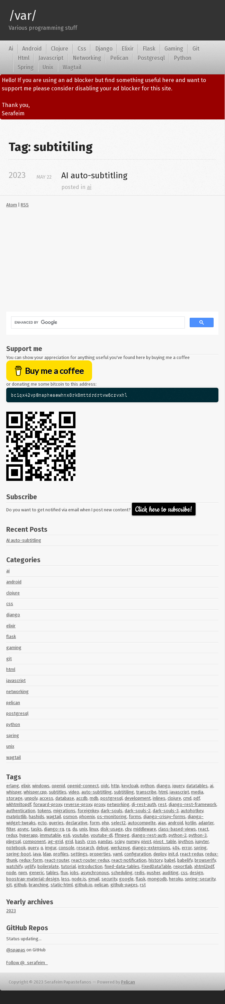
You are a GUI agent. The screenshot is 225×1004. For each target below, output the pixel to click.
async (23, 829)
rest (162, 804)
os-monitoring (112, 816)
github (20, 884)
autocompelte (142, 822)
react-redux (191, 854)
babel (169, 860)
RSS (25, 204)
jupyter (202, 841)
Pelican (119, 58)
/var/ (23, 15)
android (13, 581)
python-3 (198, 835)
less (65, 878)
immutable (50, 835)
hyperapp (28, 835)
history (155, 860)
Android (32, 48)
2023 (11, 910)
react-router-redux (90, 860)
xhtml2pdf (204, 866)
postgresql (17, 713)
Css (82, 48)
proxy (99, 804)
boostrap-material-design (32, 878)
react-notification (128, 860)
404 (176, 847)
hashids (36, 816)
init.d (173, 854)
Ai (11, 48)
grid (69, 841)
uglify (30, 866)
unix (10, 746)
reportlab (182, 866)
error (187, 847)
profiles (61, 854)
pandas (105, 841)
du (74, 829)
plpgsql (13, 841)
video (74, 792)
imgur (50, 847)
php (105, 822)
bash (80, 841)
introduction (90, 866)
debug (102, 847)
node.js (79, 878)
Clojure (59, 48)
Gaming (173, 48)
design (196, 872)
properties (100, 854)
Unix (48, 67)
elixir (11, 625)
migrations (64, 810)
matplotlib (16, 816)
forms (135, 816)
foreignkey (88, 810)
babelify (184, 860)
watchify (14, 866)
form (95, 822)
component (34, 841)
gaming (13, 647)
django (13, 614)
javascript (16, 680)
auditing (170, 872)
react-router (57, 860)
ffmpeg (122, 835)
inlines (159, 798)
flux (64, 872)
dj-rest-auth (144, 804)
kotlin (190, 822)
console (66, 847)
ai (89, 187)
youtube (80, 835)
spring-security (200, 878)
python (13, 724)
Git (195, 48)
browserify (205, 860)
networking (17, 691)
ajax (162, 822)
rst (143, 884)
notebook (16, 847)
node (11, 872)
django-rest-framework (192, 804)
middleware (144, 829)
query (33, 847)
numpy (132, 841)
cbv (128, 829)
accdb (82, 798)
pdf (197, 798)
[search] (97, 323)
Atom (11, 204)
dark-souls (112, 810)
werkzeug (120, 847)
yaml (117, 854)
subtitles (57, 792)
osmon (70, 816)
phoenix (87, 816)
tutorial (68, 866)
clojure (13, 592)
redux (11, 835)
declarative (77, 822)
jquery (178, 785)
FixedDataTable (156, 866)
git (9, 658)
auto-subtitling (94, 175)
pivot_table (164, 841)
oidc (105, 785)
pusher (153, 872)
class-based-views (177, 829)
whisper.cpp (35, 792)
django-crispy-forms (164, 816)
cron (91, 841)
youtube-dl (101, 835)
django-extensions (151, 847)
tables (52, 872)
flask (11, 636)
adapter (206, 822)
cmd (187, 798)
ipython (185, 841)
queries (56, 822)
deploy (159, 854)
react (203, 829)
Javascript (50, 58)
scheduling (122, 872)
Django (103, 48)
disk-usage (111, 829)
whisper (13, 792)
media (197, 792)
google (126, 878)
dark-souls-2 (138, 810)
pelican (13, 702)
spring (12, 735)
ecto (42, 822)
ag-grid (55, 841)
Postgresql (151, 58)
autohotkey (192, 810)
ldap (47, 854)
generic (36, 872)
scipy (119, 841)
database (64, 798)
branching (38, 884)
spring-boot (18, 854)
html (10, 669)
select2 (118, 822)
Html (23, 58)
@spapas (15, 949)
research (85, 847)
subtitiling (124, 792)
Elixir (128, 48)
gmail (93, 878)
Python (182, 58)
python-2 (178, 835)
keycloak (130, 785)
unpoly (31, 798)
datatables (197, 785)
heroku (176, 878)
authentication (20, 810)
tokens (44, 810)
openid (58, 785)
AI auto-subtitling (23, 540)
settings (79, 854)
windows (41, 785)
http (115, 785)
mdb (94, 798)
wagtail (13, 757)
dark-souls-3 (166, 810)
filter (10, 829)
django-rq (54, 829)
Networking (87, 58)
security (109, 878)
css (9, 603)
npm (22, 872)
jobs (74, 872)
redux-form (31, 860)
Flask (149, 48)
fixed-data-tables (122, 866)
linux (93, 829)
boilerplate (48, 866)
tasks (36, 829)
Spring (26, 67)
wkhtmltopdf (18, 804)
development (138, 798)
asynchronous (95, 872)
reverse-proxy (78, 804)
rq (68, 829)
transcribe (146, 792)
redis (140, 872)
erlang (12, 785)
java (37, 854)
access (46, 798)
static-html (62, 884)
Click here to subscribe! (163, 509)
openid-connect (83, 785)
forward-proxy (47, 804)
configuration (137, 854)
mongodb (157, 878)
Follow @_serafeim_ (27, 962)
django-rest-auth (149, 835)
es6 (66, 835)
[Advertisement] (112, 263)
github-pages (124, 884)
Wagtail (72, 67)
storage (14, 798)
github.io (83, 884)
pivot (146, 841)
